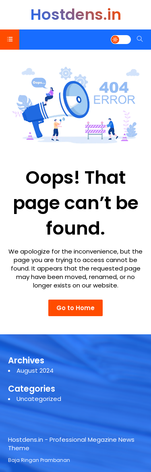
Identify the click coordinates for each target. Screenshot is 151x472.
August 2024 (35, 370)
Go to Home (75, 308)
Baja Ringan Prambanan (39, 460)
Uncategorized (39, 398)
